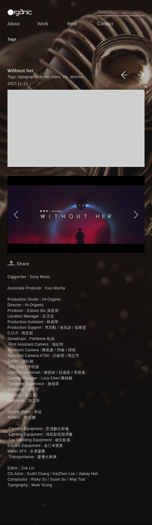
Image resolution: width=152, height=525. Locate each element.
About (13, 23)
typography (27, 77)
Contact (105, 23)
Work (42, 23)
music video (50, 77)
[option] (76, 214)
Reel (72, 23)
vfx (65, 77)
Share (18, 263)
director (76, 77)
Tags (11, 39)
